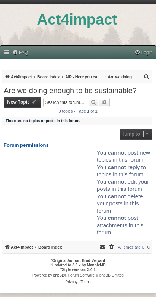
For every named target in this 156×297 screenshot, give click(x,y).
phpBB (58, 275)
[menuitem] (20, 53)
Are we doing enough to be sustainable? (70, 90)
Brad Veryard (93, 261)
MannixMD (96, 265)
